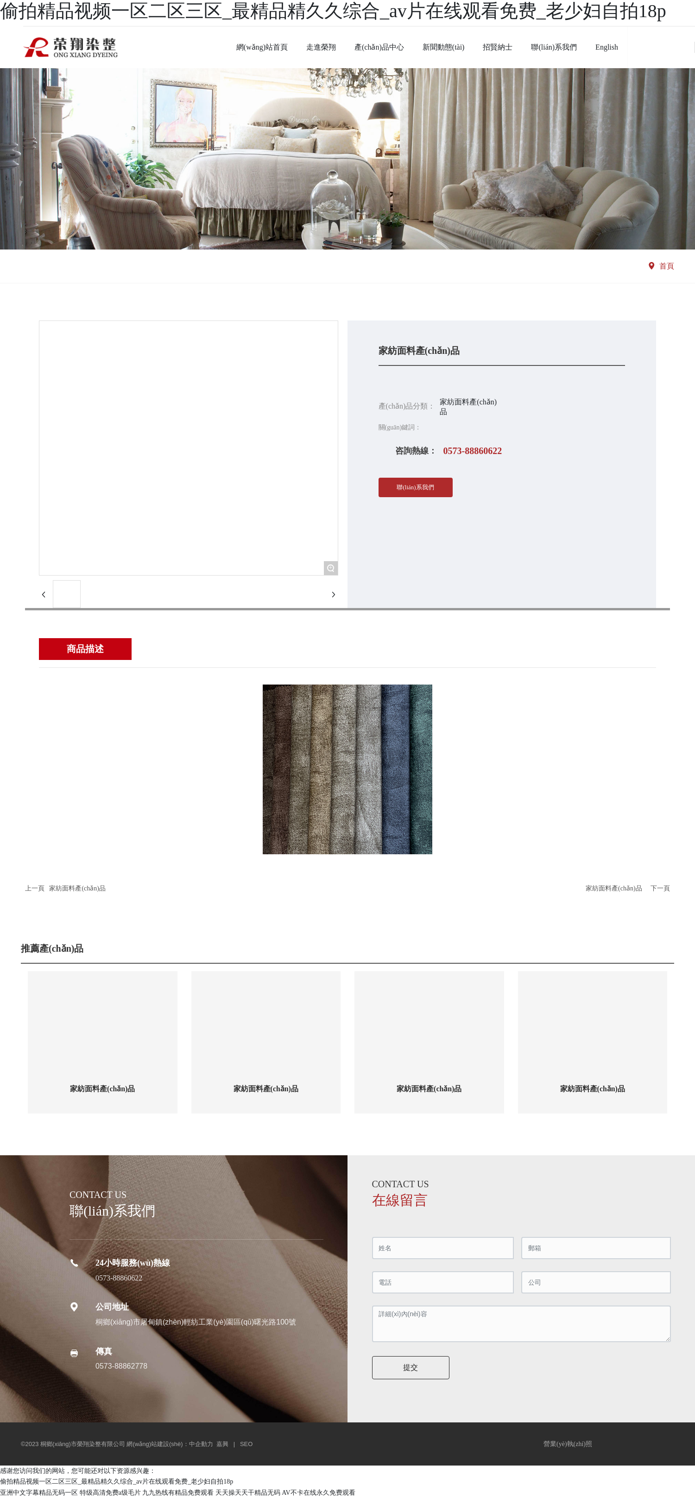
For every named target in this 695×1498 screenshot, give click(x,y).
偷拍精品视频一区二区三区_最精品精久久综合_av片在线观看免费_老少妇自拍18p (333, 10)
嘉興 (222, 1443)
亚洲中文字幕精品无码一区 (39, 1492)
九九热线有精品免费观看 (178, 1492)
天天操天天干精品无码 (247, 1492)
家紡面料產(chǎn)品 (77, 888)
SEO (246, 1443)
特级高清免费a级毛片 (110, 1492)
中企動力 (201, 1443)
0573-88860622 (472, 451)
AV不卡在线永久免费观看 (318, 1492)
